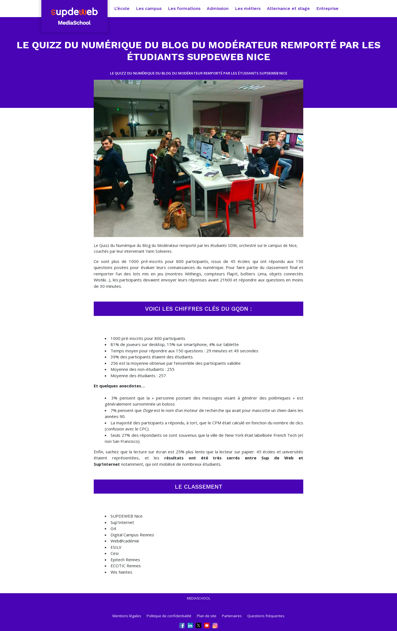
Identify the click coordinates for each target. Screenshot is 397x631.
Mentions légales (126, 615)
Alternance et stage (288, 8)
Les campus (149, 8)
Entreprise (327, 8)
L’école (122, 8)
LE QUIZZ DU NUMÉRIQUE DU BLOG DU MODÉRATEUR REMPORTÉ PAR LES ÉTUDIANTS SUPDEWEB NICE (198, 73)
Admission (218, 8)
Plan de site (206, 615)
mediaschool (198, 598)
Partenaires (232, 615)
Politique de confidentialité (169, 615)
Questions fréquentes (266, 615)
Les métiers (248, 8)
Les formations (184, 8)
